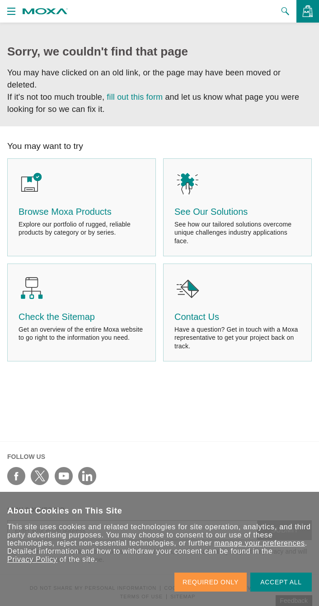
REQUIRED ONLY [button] (211, 582)
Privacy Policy (32, 559)
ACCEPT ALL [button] (281, 582)
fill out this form (135, 97)
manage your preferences (259, 543)
